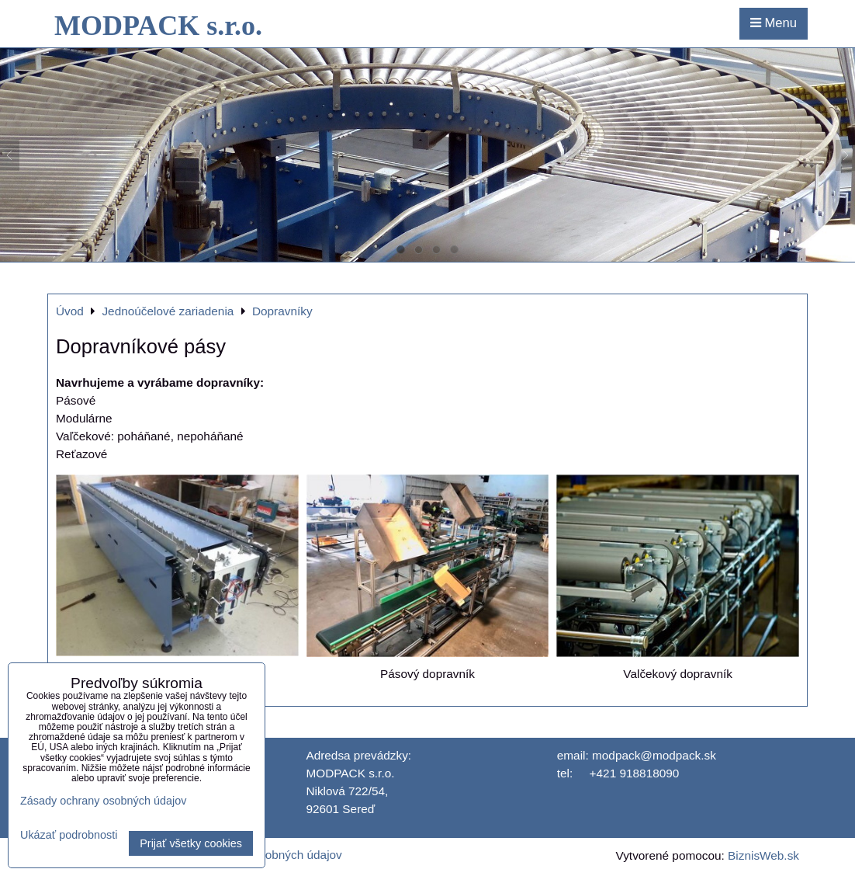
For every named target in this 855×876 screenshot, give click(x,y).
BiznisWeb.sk (763, 855)
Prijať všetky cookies (191, 843)
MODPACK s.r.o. (158, 25)
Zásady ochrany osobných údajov (103, 800)
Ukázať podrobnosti (68, 835)
